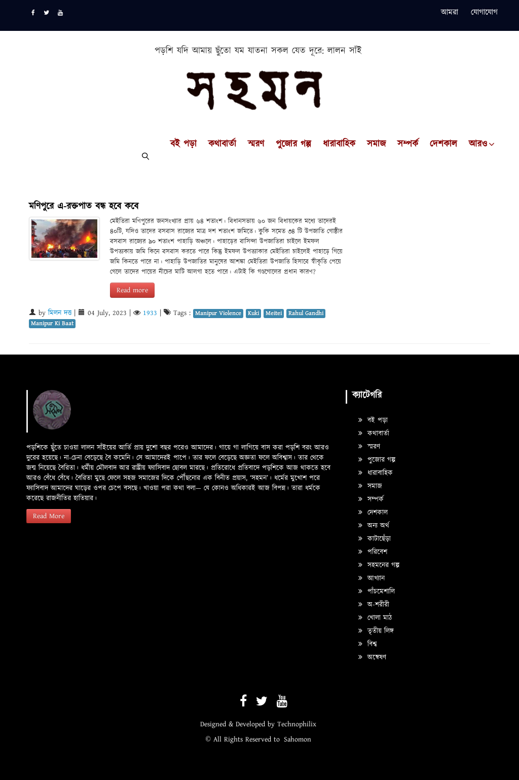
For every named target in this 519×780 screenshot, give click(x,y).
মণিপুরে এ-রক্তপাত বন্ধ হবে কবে (83, 206)
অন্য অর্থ (373, 526)
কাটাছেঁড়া (374, 539)
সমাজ (376, 144)
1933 (150, 313)
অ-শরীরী (373, 605)
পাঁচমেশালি (376, 592)
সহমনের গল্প (378, 565)
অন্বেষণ (372, 657)
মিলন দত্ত (59, 313)
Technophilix (296, 724)
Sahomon (297, 739)
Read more (132, 290)
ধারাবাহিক (339, 144)
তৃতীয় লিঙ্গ (376, 631)
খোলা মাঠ (375, 618)
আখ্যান (371, 578)
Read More (48, 516)
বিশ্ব (367, 644)
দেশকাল (443, 144)
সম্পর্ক (407, 144)
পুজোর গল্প (293, 144)
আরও (478, 144)
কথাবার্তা (222, 144)
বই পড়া (183, 144)
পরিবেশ (372, 552)
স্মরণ (256, 144)
